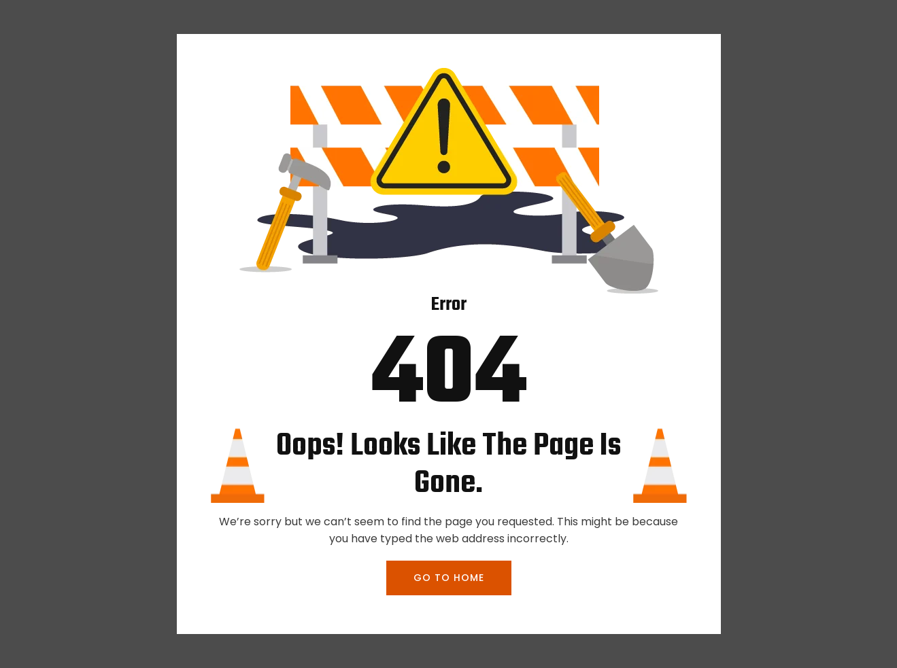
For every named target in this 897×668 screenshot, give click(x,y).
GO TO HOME (448, 577)
